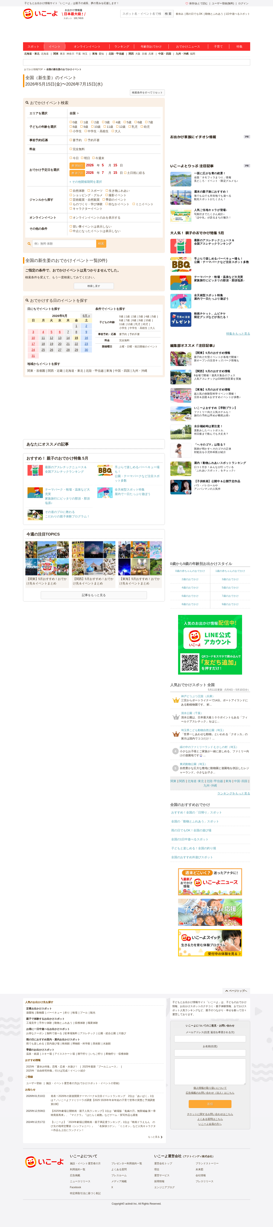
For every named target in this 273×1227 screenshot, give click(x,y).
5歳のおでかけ (230, 587)
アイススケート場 (64, 1053)
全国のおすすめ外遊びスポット (192, 857)
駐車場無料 (71, 1033)
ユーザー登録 (34, 1083)
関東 (55, 53)
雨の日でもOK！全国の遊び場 (191, 830)
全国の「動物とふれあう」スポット (195, 821)
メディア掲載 (119, 1181)
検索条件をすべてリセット (147, 92)
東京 (62, 53)
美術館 (96, 1043)
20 (59, 344)
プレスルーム (119, 1175)
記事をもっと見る (94, 595)
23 (86, 344)
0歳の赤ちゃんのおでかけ (190, 570)
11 (43, 338)
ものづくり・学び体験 (88, 204)
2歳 (96, 122)
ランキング (121, 46)
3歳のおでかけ (230, 579)
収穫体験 (80, 1022)
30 (86, 349)
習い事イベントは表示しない (92, 226)
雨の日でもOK (194, 13)
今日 (76, 158)
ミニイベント (145, 204)
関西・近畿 (55, 370)
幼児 (147, 126)
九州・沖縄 (182, 53)
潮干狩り (82, 1053)
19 (51, 344)
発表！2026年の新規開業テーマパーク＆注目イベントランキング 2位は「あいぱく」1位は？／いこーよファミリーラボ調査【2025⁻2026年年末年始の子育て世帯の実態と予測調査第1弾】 (103, 1100)
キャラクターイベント (88, 208)
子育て (218, 46)
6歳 (140, 122)
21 (68, 344)
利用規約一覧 (77, 1169)
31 (33, 355)
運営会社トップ (163, 1163)
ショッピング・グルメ (88, 195)
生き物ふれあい (119, 190)
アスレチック (87, 1033)
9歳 (85, 126)
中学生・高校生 (98, 131)
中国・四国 (164, 53)
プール (84, 1012)
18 (43, 344)
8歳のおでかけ (190, 604)
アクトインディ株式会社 (198, 1156)
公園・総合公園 (107, 1033)
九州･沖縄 (210, 785)
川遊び (122, 1033)
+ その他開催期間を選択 (86, 181)
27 (59, 349)
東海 (94, 53)
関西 (131, 53)
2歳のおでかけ (190, 579)
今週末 (99, 158)
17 (33, 344)
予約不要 (94, 140)
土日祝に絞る (136, 172)
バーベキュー (54, 1012)
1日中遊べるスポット (238, 13)
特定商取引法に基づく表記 (85, 1193)
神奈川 (70, 53)
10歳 (97, 126)
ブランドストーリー (207, 1163)
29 (76, 349)
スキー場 (47, 1053)
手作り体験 (45, 1022)
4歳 (118, 122)
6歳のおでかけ (190, 595)
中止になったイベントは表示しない (97, 231)
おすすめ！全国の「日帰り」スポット (196, 812)
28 (68, 349)
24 (33, 349)
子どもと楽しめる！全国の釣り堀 (193, 848)
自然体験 (79, 190)
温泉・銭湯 (32, 1053)
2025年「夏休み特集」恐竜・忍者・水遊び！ (52, 1066)
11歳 (110, 126)
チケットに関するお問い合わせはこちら (210, 1114)
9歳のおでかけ (230, 604)
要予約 (77, 140)
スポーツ (97, 190)
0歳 (75, 122)
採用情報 (159, 1181)
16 (86, 338)
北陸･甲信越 (214, 781)
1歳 (85, 122)
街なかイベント (119, 204)
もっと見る (154, 1137)
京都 (144, 53)
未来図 (199, 1169)
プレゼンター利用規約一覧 (126, 1163)
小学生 (77, 131)
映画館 (66, 1043)
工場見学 (31, 1022)
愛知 (101, 53)
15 (76, 338)
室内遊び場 (53, 1043)
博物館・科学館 (81, 1043)
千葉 (78, 53)
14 (68, 338)
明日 (87, 158)
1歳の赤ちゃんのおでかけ (230, 570)
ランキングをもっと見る (233, 793)
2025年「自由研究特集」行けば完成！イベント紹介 (56, 1070)
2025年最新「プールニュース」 (100, 1066)
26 (51, 349)
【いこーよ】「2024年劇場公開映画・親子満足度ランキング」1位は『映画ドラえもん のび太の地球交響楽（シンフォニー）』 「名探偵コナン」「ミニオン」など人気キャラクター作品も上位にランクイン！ (103, 1126)
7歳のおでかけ (230, 595)
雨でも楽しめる (35, 1043)
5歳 (129, 122)
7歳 (150, 122)
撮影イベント (117, 195)
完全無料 (79, 149)
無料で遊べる (54, 1033)
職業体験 (93, 1022)
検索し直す (93, 286)
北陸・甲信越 (116, 53)
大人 (118, 131)
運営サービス (162, 1175)
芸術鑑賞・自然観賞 (86, 199)
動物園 (40, 1012)
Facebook (75, 1187)
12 (51, 338)
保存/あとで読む (197, 3)
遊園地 (30, 1012)
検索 (101, 243)
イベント (55, 46)
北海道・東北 (31, 53)
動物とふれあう (214, 13)
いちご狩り (96, 1053)
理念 (156, 1169)
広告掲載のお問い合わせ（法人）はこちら (210, 1092)
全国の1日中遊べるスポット (190, 839)
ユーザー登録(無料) (223, 3)
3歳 (107, 122)
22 (76, 344)
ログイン (243, 3)
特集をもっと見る (238, 333)
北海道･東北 (195, 781)
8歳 (75, 126)
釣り (67, 1012)
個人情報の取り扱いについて (210, 1087)
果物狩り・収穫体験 (117, 1053)
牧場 (74, 1012)
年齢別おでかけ (151, 46)
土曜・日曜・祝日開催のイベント (138, 346)
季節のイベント (116, 199)
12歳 (122, 126)
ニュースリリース (80, 1181)
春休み (179, 13)
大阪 (137, 53)
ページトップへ (236, 990)
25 (43, 349)
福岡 (192, 53)
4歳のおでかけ (190, 587)
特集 (240, 46)
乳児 (135, 126)
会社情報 (201, 1175)
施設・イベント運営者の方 (85, 1163)
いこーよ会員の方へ (210, 1123)
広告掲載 (75, 1175)
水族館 (107, 1043)
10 (33, 338)
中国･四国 (240, 781)
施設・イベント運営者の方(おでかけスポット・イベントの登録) (82, 1083)
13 (59, 338)
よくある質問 (119, 1169)
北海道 (45, 53)
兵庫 (151, 53)
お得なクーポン (35, 1033)
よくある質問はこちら (210, 1119)
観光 (92, 1012)
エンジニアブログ (164, 1187)
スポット (33, 46)
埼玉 (84, 53)
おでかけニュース (188, 46)
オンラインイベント (87, 46)
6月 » (86, 315)
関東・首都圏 (36, 370)
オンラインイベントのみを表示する (97, 217)
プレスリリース (204, 1181)
